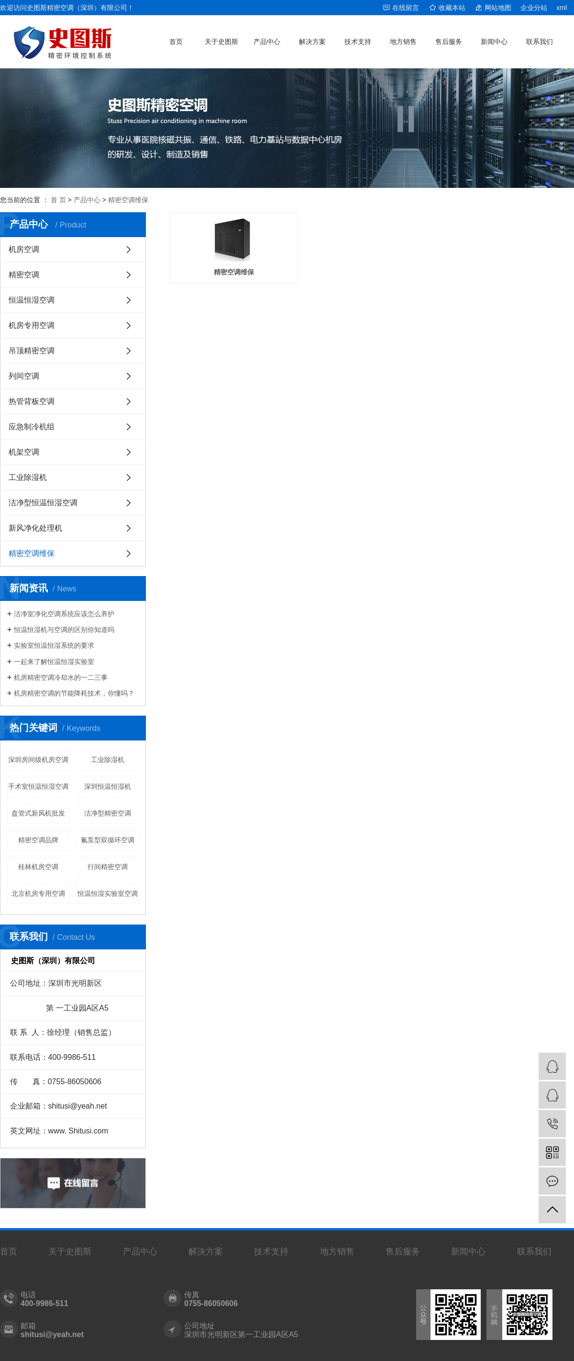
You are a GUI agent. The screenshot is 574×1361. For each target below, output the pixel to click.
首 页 (58, 200)
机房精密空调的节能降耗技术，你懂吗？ (74, 693)
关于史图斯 (221, 41)
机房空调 (24, 249)
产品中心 (267, 41)
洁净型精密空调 (107, 813)
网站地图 (498, 7)
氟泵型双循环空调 (107, 840)
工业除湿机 (28, 477)
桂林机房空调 (38, 867)
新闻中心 (494, 41)
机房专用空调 (32, 325)
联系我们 (539, 41)
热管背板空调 (32, 401)
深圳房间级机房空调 (38, 759)
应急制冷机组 (32, 427)
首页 (176, 41)
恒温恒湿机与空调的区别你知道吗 (64, 629)
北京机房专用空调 (38, 893)
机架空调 (24, 452)
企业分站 (533, 7)
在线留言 (405, 7)
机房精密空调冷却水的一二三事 (61, 677)
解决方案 (312, 41)
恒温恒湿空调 (32, 300)
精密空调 (24, 275)
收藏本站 (452, 7)
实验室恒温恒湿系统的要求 (54, 645)
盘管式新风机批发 (38, 813)
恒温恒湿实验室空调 (107, 893)
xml (561, 7)
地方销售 (403, 41)
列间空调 (24, 376)
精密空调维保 (128, 200)
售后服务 (448, 41)
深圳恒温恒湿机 (107, 786)
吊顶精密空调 (32, 351)
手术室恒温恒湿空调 (38, 786)
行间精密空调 (108, 867)
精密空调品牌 (38, 840)
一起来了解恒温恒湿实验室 (54, 661)
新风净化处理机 (35, 528)
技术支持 (357, 41)
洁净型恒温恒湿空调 (43, 503)
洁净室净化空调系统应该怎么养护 (64, 614)
